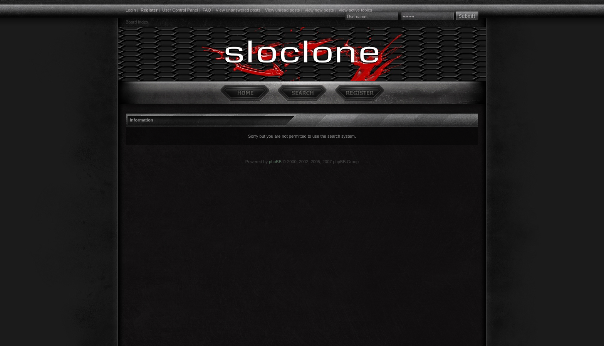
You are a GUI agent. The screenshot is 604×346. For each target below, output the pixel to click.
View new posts (319, 10)
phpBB (275, 161)
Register (149, 10)
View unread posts (282, 10)
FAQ (207, 10)
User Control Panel (180, 10)
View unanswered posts (238, 10)
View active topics (355, 10)
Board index (137, 22)
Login (131, 10)
